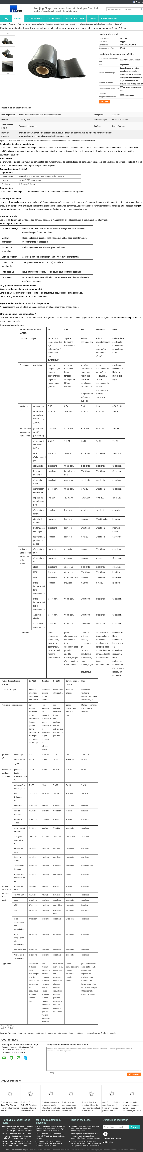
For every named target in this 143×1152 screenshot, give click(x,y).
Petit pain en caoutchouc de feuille (31, 24)
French (138, 2)
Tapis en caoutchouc (81, 1120)
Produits (18, 18)
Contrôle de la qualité (74, 18)
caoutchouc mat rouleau (22, 1033)
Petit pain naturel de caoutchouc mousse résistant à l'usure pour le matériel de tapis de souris (49, 1143)
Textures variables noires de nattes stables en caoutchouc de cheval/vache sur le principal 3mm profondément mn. (86, 1143)
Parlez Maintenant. (109, 18)
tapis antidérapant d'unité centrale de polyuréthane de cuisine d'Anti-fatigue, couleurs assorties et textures (50, 1128)
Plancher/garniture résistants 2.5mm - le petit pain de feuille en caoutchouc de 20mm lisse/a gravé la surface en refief (17, 1128)
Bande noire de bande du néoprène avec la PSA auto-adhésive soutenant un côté (50, 1136)
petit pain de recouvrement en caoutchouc (55, 1033)
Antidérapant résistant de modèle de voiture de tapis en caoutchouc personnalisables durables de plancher (85, 1136)
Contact (92, 18)
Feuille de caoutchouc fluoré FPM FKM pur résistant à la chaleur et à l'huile (10, 1106)
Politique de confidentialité (15, 1150)
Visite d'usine (54, 18)
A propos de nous (35, 18)
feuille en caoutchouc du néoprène (48, 1121)
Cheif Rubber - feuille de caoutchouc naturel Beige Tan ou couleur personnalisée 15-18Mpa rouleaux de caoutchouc (111, 1109)
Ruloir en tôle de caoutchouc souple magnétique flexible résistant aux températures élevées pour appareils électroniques (70, 1110)
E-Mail (107, 1138)
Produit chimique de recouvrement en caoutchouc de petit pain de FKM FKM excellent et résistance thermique (16, 1143)
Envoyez (134, 1127)
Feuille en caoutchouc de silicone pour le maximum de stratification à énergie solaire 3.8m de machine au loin (16, 1136)
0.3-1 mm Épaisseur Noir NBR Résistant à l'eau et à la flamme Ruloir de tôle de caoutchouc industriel (29, 1108)
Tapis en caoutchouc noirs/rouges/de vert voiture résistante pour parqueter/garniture (85, 1128)
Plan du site (116, 1138)
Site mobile (108, 1142)
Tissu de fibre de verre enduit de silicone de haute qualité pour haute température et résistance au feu (91, 1108)
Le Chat (104, 102)
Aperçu (6, 18)
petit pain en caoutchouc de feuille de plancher (96, 1033)
